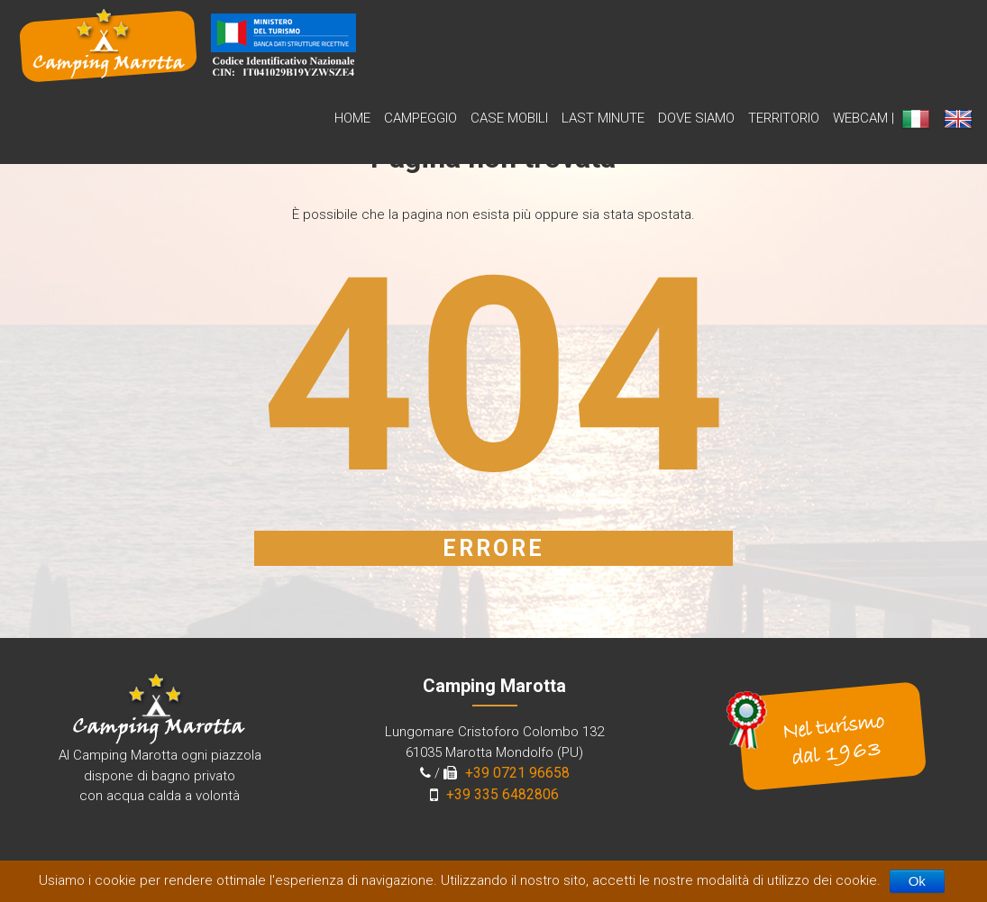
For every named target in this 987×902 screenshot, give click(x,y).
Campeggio (420, 118)
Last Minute (603, 118)
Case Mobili (509, 118)
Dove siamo (696, 118)
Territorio (783, 118)
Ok (917, 880)
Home (352, 118)
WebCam (860, 118)
